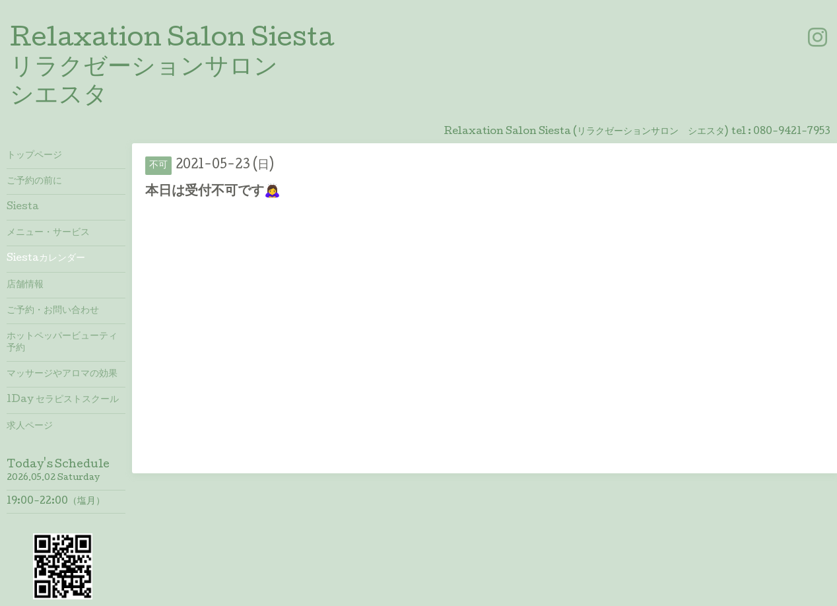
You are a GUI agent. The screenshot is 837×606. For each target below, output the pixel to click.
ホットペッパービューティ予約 (62, 342)
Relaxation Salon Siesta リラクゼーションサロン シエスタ (172, 68)
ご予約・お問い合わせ (53, 311)
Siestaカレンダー (46, 258)
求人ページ (30, 426)
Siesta (23, 207)
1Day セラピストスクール (63, 400)
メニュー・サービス (48, 233)
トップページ (34, 156)
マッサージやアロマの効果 (62, 374)
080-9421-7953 (791, 132)
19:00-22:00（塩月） (56, 501)
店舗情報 (25, 285)
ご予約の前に (34, 181)
